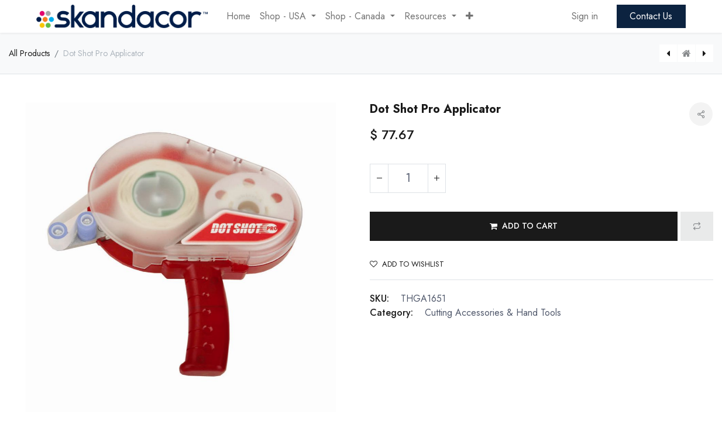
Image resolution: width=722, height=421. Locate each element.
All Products (29, 53)
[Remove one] (379, 178)
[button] (469, 16)
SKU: (379, 298)
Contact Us (651, 16)
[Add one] (436, 178)
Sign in (585, 16)
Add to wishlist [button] (407, 264)
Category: (391, 312)
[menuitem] (238, 16)
